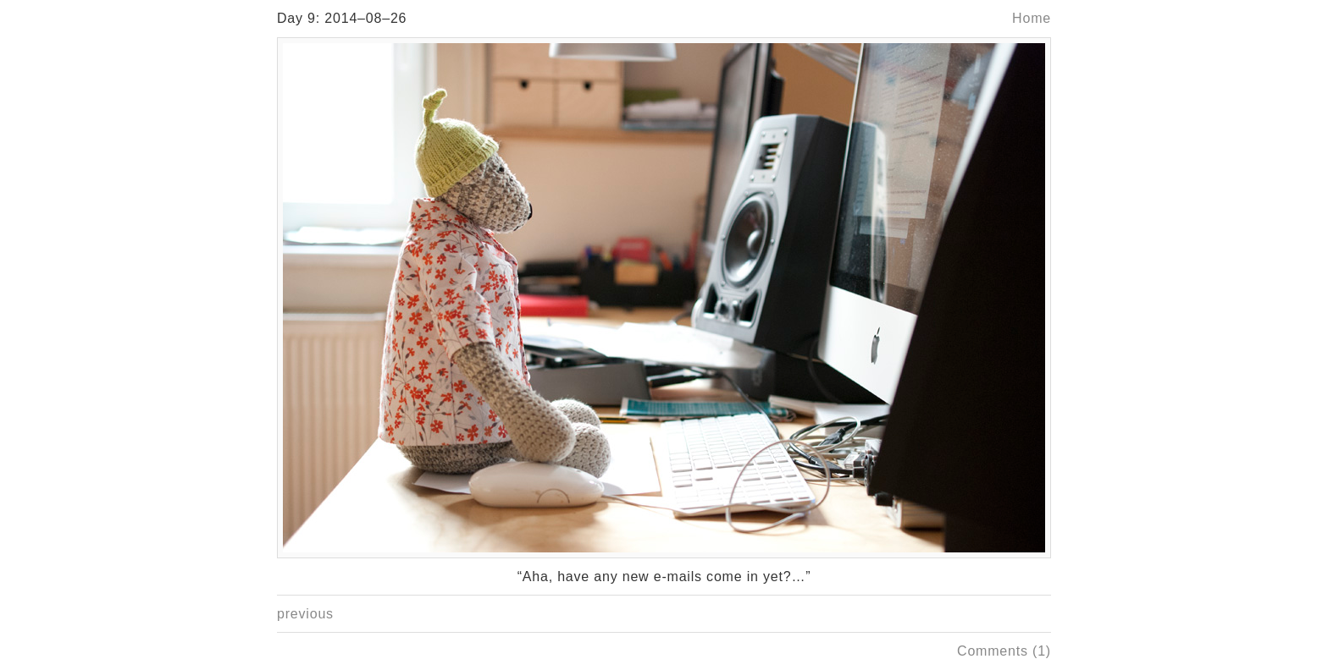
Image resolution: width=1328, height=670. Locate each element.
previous (305, 614)
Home (1031, 18)
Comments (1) (1004, 651)
